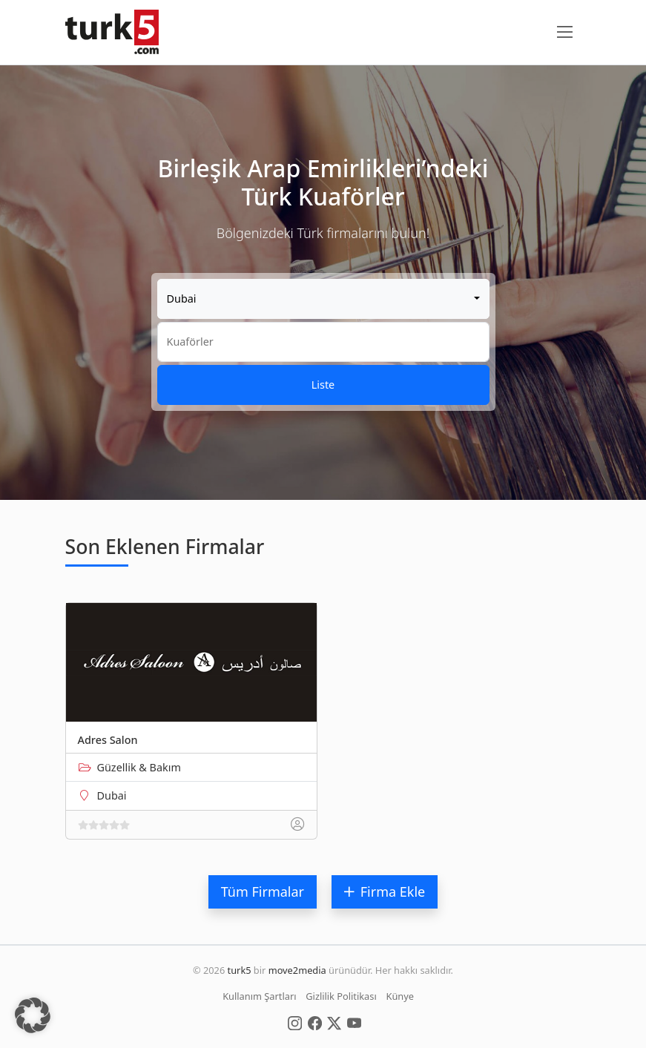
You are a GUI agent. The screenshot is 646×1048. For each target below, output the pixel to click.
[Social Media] (295, 1022)
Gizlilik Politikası (341, 996)
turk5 (239, 970)
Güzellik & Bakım (139, 767)
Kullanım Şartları (259, 996)
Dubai (112, 795)
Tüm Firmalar (262, 891)
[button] (32, 1015)
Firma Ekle (384, 891)
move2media (297, 970)
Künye (400, 996)
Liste (323, 385)
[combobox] (323, 299)
